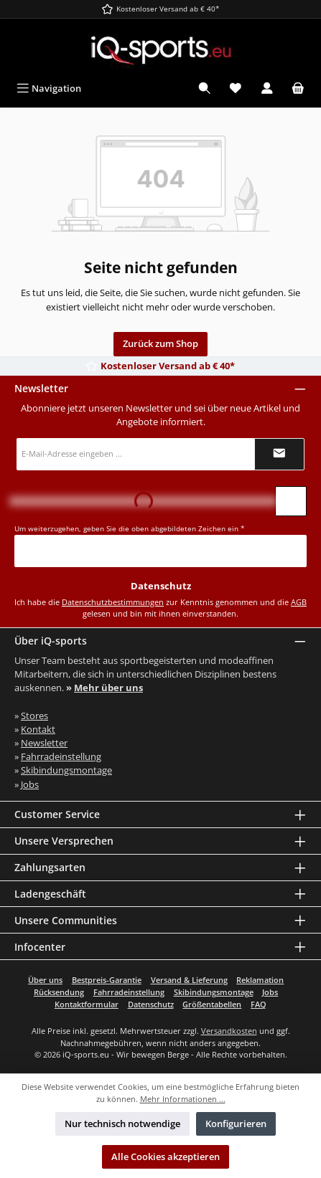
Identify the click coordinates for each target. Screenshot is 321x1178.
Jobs (30, 784)
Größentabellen (211, 1004)
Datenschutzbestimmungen (113, 602)
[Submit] (279, 454)
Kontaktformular (86, 1004)
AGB (299, 602)
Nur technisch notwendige (122, 1123)
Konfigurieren (235, 1123)
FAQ (258, 1004)
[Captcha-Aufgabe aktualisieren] (291, 501)
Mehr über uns (108, 687)
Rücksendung (59, 992)
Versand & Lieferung (189, 979)
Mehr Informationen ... (182, 1098)
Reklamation (260, 979)
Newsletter (44, 742)
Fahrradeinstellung (61, 756)
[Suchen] (204, 88)
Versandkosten (229, 1030)
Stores (34, 715)
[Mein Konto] (267, 88)
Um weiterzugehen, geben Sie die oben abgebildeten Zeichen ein (129, 528)
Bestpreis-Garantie (106, 979)
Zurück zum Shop (160, 343)
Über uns (45, 979)
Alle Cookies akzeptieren (165, 1156)
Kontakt (38, 729)
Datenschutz (151, 1004)
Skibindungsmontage (66, 770)
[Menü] (48, 88)
